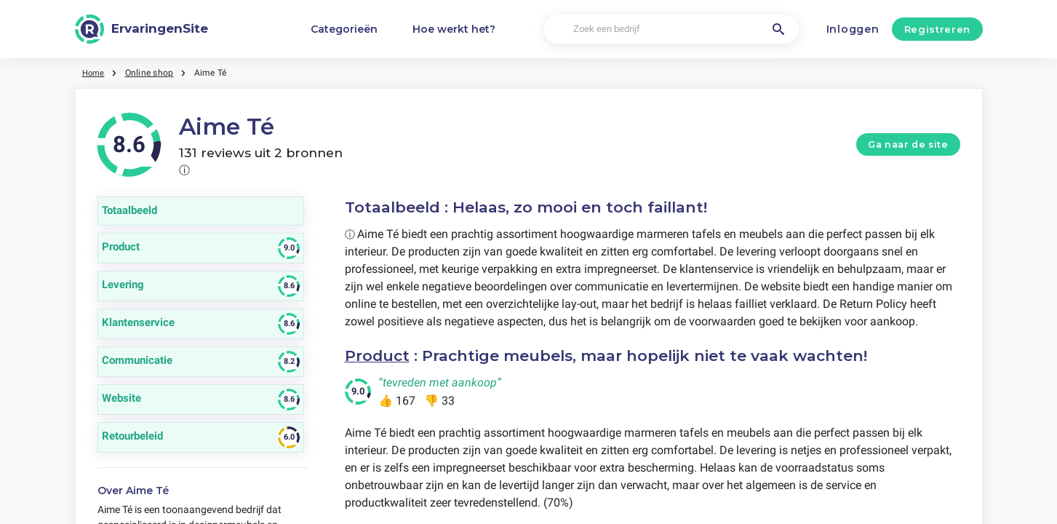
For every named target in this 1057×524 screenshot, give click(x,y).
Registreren (937, 29)
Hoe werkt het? (453, 29)
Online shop (151, 73)
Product (377, 355)
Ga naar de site (908, 144)
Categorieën (344, 29)
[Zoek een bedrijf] (671, 29)
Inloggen (852, 29)
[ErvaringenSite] (142, 29)
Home (94, 73)
